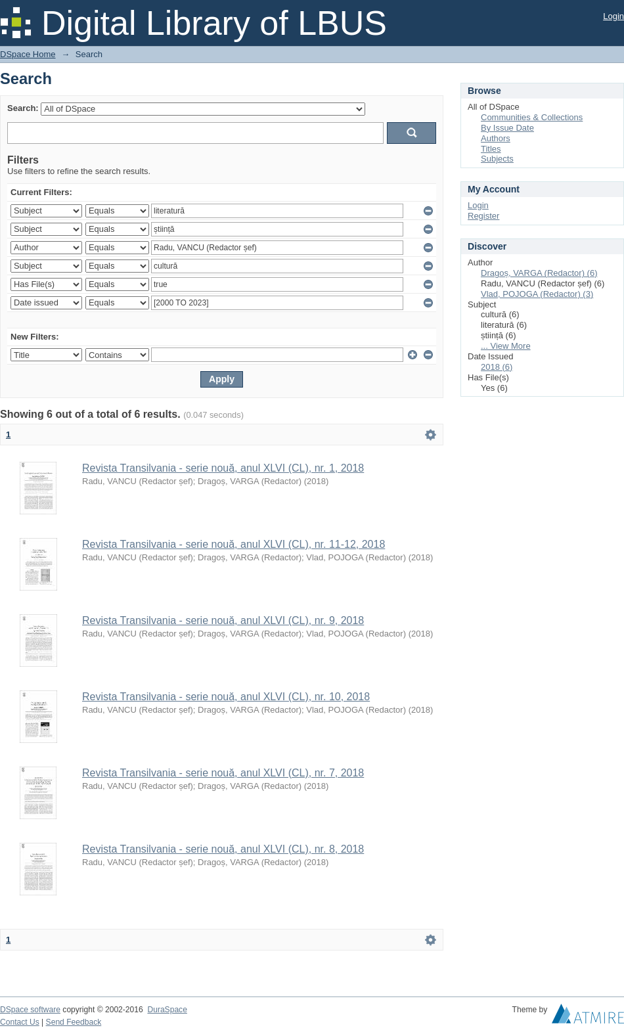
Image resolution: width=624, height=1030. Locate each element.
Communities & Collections (532, 117)
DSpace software (30, 1009)
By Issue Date (507, 128)
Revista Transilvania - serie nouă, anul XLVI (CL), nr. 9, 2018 (223, 620)
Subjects (497, 159)
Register (483, 216)
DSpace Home (28, 54)
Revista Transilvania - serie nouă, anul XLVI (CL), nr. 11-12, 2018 (233, 544)
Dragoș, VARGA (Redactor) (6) (539, 273)
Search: (23, 108)
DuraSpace (167, 1009)
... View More (506, 346)
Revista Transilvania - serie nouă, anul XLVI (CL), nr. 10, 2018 (226, 696)
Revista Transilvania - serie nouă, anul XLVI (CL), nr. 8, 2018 (223, 849)
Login (613, 16)
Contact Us (19, 1022)
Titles (491, 149)
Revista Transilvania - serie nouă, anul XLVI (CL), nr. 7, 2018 (223, 772)
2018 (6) (496, 367)
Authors (495, 138)
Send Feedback (74, 1022)
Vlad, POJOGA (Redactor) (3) (537, 294)
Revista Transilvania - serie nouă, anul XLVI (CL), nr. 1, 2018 (223, 468)
